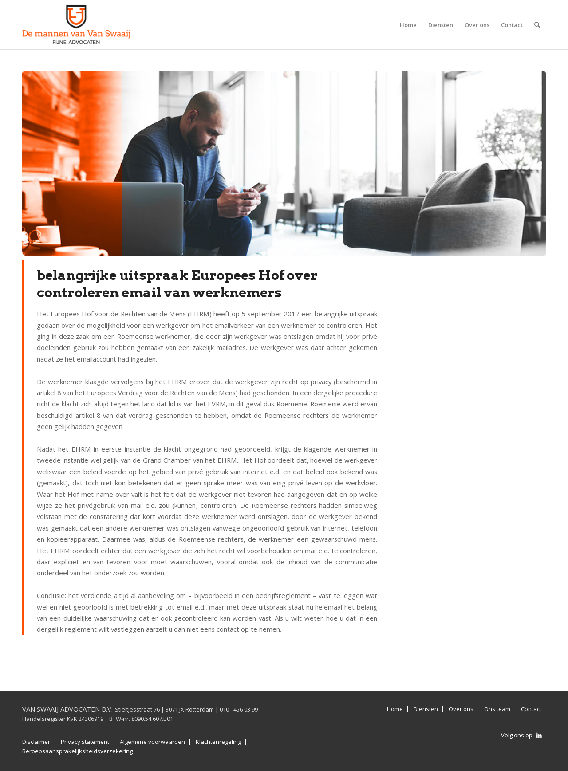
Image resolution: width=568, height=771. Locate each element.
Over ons (461, 709)
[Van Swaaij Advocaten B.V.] (76, 24)
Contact (531, 709)
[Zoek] (537, 24)
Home (395, 709)
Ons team (497, 709)
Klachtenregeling (218, 742)
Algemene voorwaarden (152, 742)
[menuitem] (408, 24)
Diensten (426, 709)
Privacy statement (85, 742)
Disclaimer (36, 742)
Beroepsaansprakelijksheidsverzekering (77, 751)
